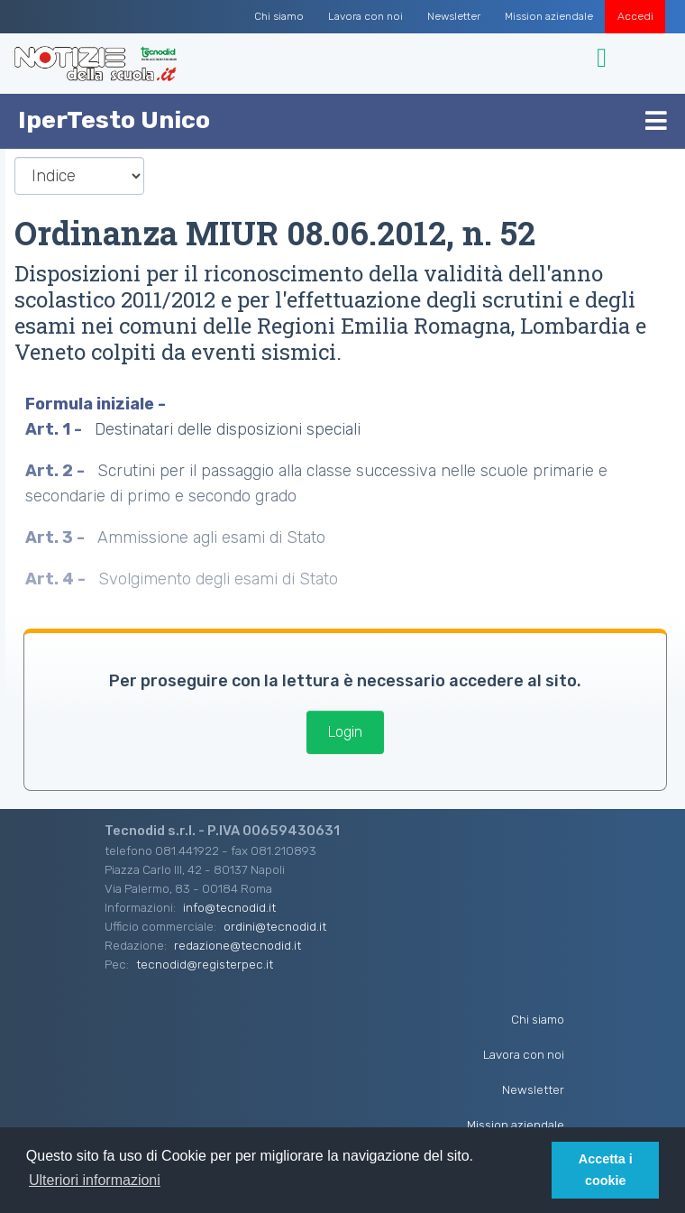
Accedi (635, 16)
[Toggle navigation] (604, 58)
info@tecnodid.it (229, 907)
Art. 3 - (56, 537)
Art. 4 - (57, 579)
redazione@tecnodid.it (237, 945)
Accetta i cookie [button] (606, 1170)
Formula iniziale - (97, 404)
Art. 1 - (55, 429)
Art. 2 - (56, 471)
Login (345, 731)
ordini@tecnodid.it (275, 926)
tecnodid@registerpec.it (204, 964)
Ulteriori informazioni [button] (94, 1180)
